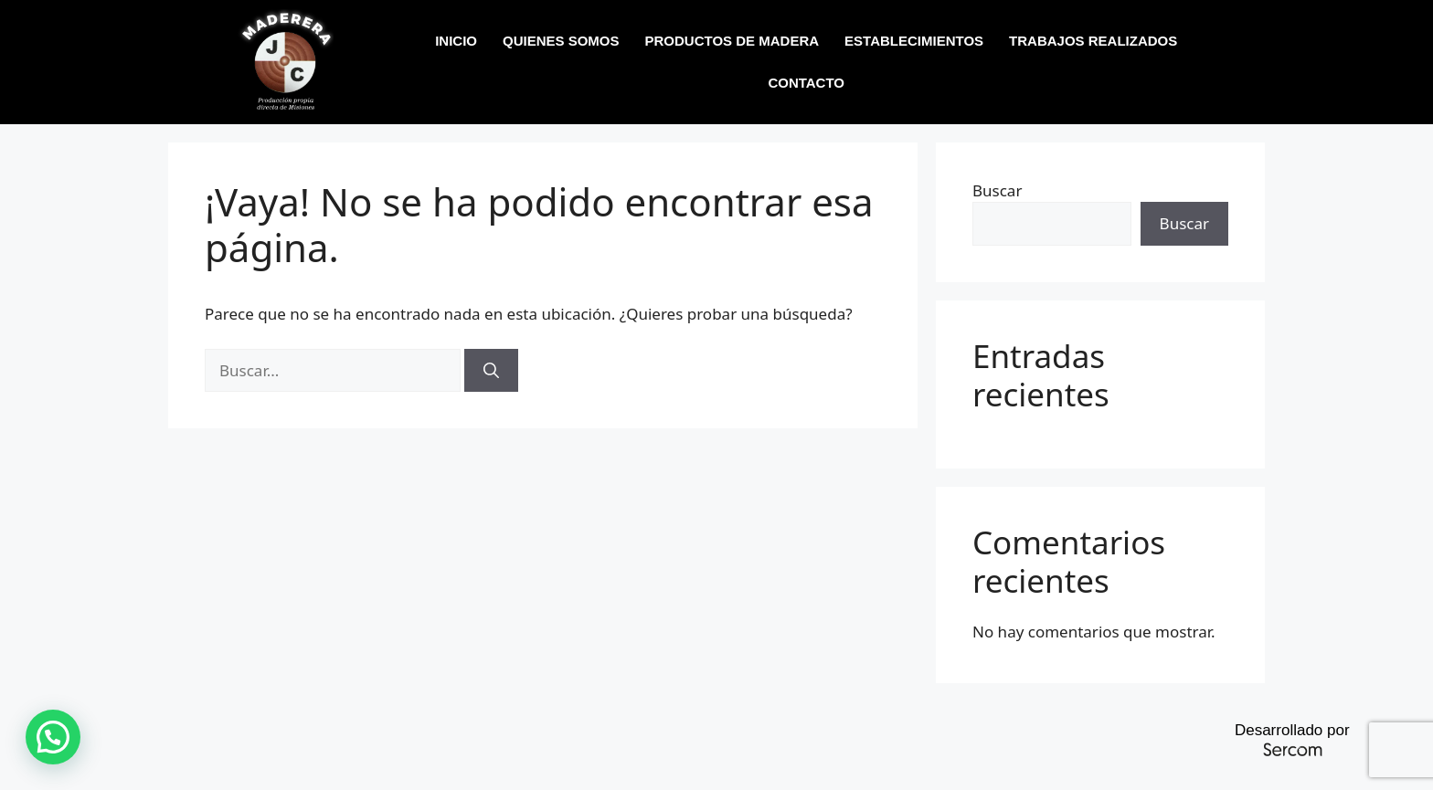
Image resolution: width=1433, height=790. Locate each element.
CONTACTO (806, 82)
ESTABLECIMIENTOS (913, 40)
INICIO (456, 40)
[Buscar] (491, 371)
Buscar (997, 190)
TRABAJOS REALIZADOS (1093, 40)
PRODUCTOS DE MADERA (732, 40)
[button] (53, 737)
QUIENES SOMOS (561, 40)
